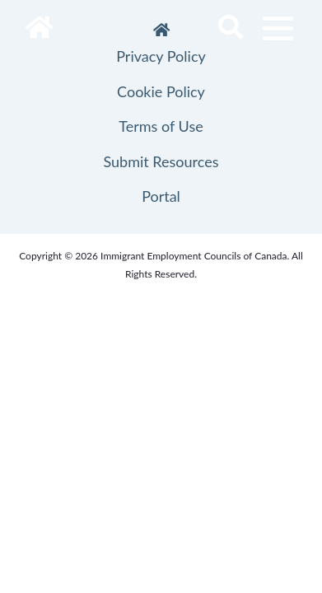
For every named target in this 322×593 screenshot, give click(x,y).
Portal (161, 196)
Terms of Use (161, 126)
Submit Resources (160, 161)
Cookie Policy (161, 91)
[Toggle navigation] (277, 28)
